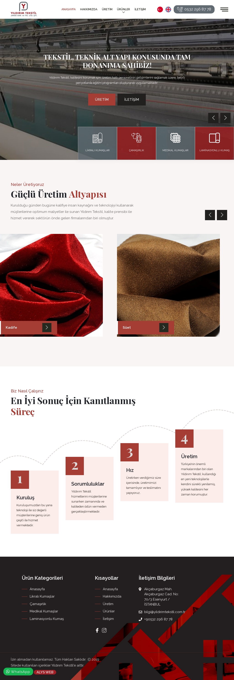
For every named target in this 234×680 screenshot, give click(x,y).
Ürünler (123, 11)
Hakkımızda (88, 9)
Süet (126, 328)
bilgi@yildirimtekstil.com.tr (165, 612)
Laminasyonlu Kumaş (47, 619)
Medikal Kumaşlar (44, 611)
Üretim (107, 9)
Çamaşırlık (38, 604)
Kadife (11, 328)
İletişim (140, 9)
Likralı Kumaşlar (42, 596)
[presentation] (213, 118)
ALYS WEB (45, 672)
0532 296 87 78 (194, 9)
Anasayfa (68, 9)
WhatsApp (18, 671)
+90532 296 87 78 (158, 619)
